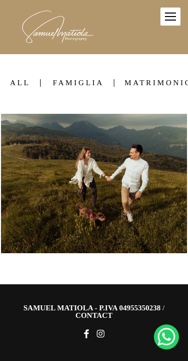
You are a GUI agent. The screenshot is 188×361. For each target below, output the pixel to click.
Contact (94, 315)
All (20, 83)
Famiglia (78, 83)
